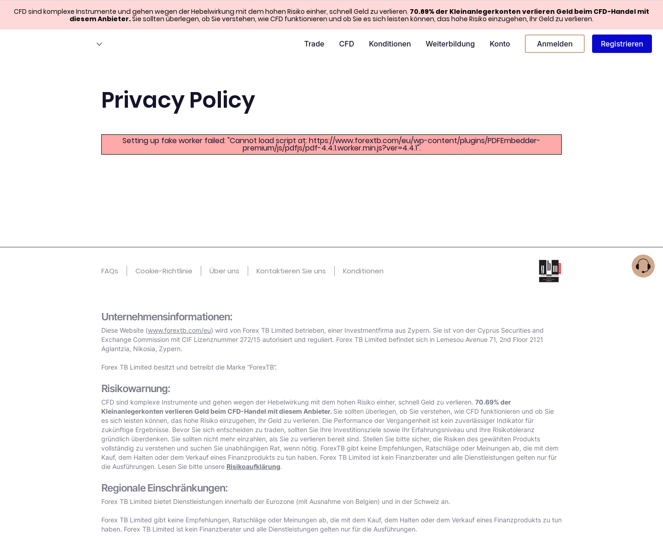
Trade (314, 43)
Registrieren (622, 43)
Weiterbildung (450, 43)
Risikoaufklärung (253, 466)
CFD (346, 43)
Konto (499, 43)
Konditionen (390, 43)
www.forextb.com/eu (179, 330)
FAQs (109, 271)
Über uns (224, 271)
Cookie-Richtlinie (163, 271)
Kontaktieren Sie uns (291, 271)
